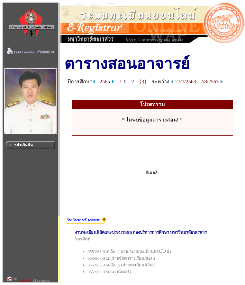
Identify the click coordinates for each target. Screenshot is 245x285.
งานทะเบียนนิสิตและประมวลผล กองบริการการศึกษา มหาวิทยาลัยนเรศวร (141, 232)
